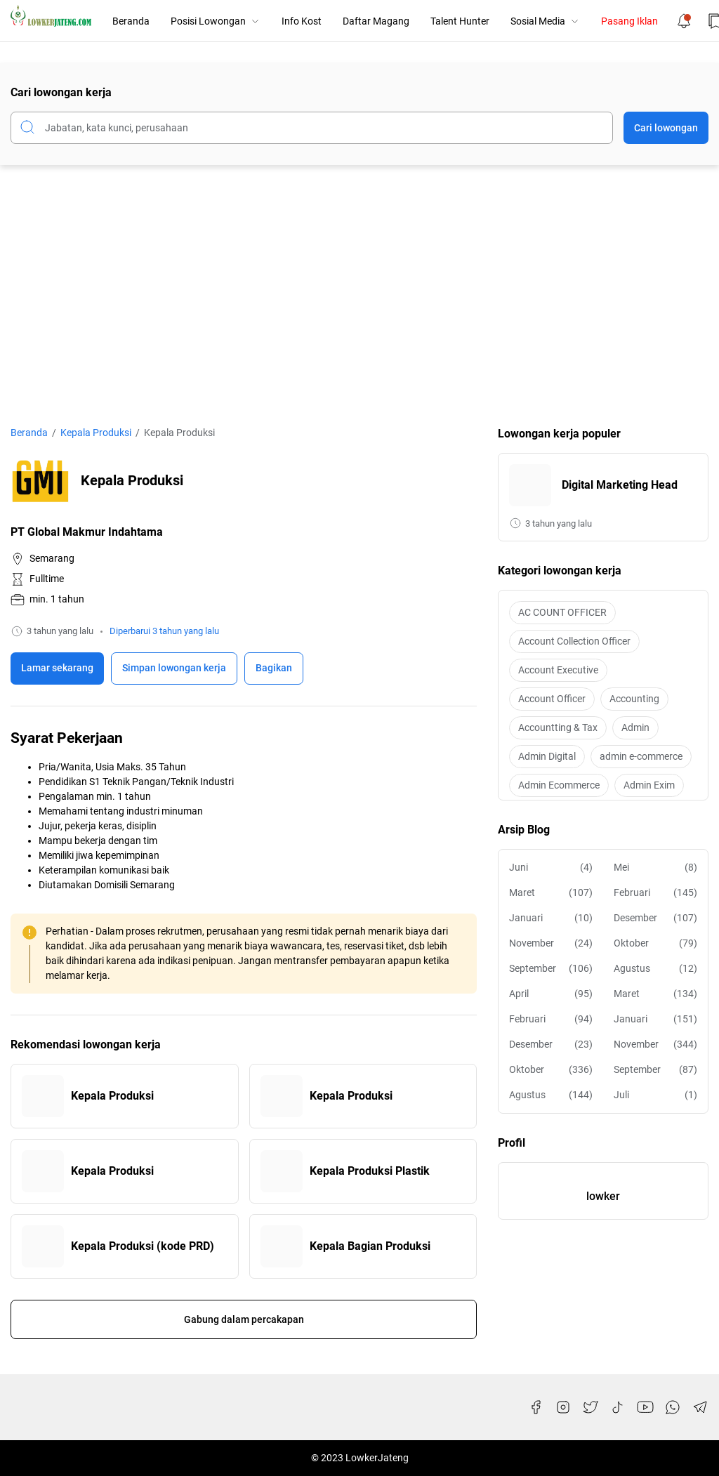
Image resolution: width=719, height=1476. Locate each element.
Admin (635, 727)
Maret (551, 892)
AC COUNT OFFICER (562, 612)
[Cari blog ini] (312, 128)
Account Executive (558, 670)
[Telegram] (700, 1407)
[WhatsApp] (672, 1407)
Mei (655, 867)
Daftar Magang (376, 21)
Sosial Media (545, 21)
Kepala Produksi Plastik (370, 1171)
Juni (551, 867)
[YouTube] (645, 1407)
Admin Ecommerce (559, 785)
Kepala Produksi (112, 1095)
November (551, 943)
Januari (551, 918)
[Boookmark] (174, 668)
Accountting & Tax (558, 727)
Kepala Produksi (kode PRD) (142, 1246)
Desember (655, 918)
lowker (603, 1196)
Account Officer (552, 698)
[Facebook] (535, 1407)
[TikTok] (617, 1407)
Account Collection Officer (574, 641)
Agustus (655, 968)
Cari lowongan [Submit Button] (666, 127)
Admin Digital (547, 756)
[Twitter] (590, 1407)
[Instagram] (563, 1407)
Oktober (655, 943)
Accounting (634, 698)
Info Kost (302, 21)
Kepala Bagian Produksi (370, 1246)
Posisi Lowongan (215, 21)
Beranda (131, 21)
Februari (655, 892)
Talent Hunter (459, 21)
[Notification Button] (683, 21)
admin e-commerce (641, 756)
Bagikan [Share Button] (274, 667)
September (551, 968)
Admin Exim (649, 785)
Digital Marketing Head (620, 485)
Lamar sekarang (57, 667)
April (551, 994)
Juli (655, 1095)
